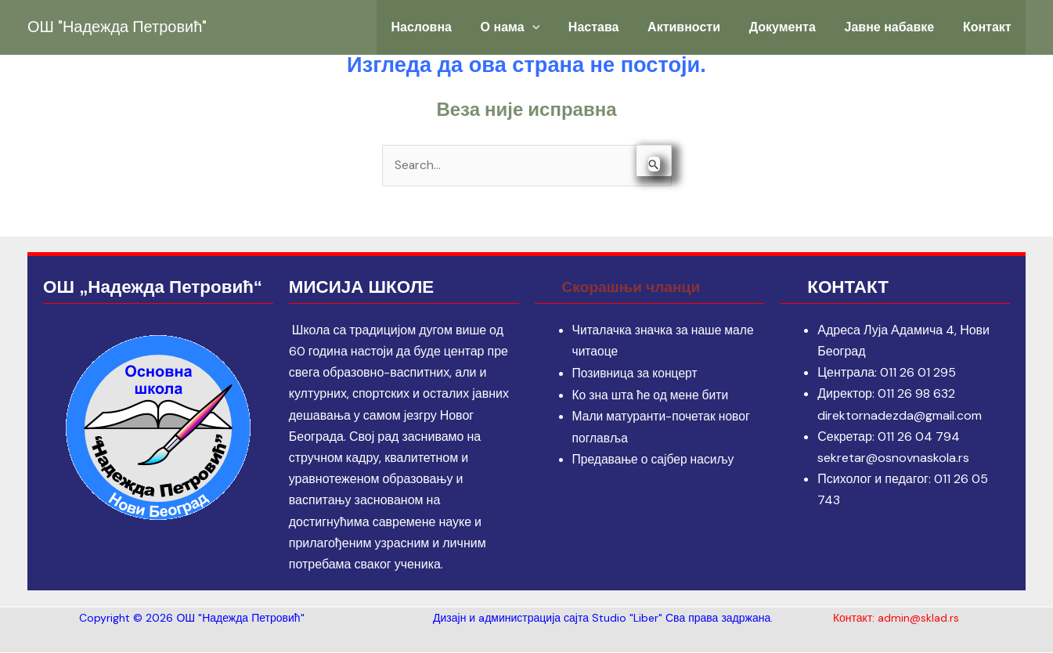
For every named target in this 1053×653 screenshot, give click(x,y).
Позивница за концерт (636, 373)
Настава (617, 27)
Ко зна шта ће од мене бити (652, 394)
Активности (701, 27)
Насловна (455, 27)
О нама (538, 27)
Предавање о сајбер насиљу (655, 458)
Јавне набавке (897, 27)
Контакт (989, 27)
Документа (795, 27)
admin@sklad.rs (918, 619)
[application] (560, 27)
